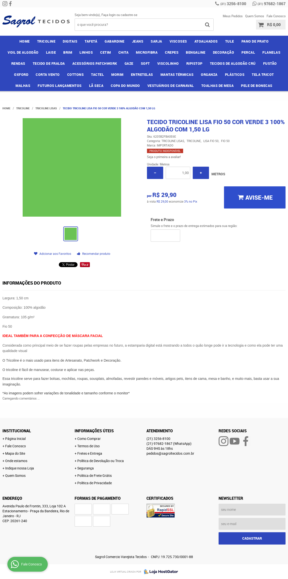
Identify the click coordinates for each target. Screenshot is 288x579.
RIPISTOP (194, 63)
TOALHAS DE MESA (217, 85)
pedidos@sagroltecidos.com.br (170, 453)
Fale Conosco (276, 16)
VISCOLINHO (168, 63)
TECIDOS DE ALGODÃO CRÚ (233, 63)
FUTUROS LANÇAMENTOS (60, 85)
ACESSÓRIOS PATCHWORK (94, 63)
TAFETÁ (91, 41)
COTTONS (75, 74)
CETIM (105, 52)
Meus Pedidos (233, 16)
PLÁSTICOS (235, 74)
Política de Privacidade (94, 483)
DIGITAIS (70, 41)
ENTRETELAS (142, 74)
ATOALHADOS (206, 41)
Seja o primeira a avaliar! (164, 157)
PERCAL (248, 52)
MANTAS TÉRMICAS (177, 74)
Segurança (85, 468)
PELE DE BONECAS (256, 85)
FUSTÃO (270, 63)
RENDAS (18, 63)
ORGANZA (209, 74)
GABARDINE (115, 41)
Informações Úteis (94, 431)
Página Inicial (15, 438)
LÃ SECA (96, 85)
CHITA (123, 52)
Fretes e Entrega (89, 453)
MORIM (117, 74)
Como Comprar (89, 438)
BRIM (67, 52)
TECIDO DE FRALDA (49, 63)
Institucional (16, 431)
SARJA (156, 41)
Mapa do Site (15, 453)
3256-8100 (233, 3)
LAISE (51, 52)
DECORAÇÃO (223, 52)
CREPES (171, 52)
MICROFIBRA (147, 52)
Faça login (108, 15)
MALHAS (23, 85)
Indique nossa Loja (19, 468)
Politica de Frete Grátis (94, 475)
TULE (229, 41)
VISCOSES (178, 41)
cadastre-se (129, 15)
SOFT (145, 63)
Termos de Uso (88, 446)
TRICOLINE (46, 41)
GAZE (129, 63)
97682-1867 (271, 3)
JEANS (138, 41)
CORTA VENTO (48, 74)
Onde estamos (16, 460)
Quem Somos (254, 16)
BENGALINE (196, 52)
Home (24, 41)
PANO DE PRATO (255, 41)
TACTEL (97, 74)
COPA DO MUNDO (125, 85)
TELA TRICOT (263, 74)
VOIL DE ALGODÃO (23, 52)
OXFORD (21, 74)
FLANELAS (271, 52)
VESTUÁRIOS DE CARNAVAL (170, 85)
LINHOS (86, 52)
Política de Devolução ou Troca (100, 460)
